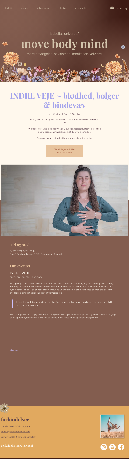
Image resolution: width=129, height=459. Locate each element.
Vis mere (14, 350)
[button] (126, 8)
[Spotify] (112, 447)
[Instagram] (103, 447)
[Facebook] (121, 447)
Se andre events (64, 152)
